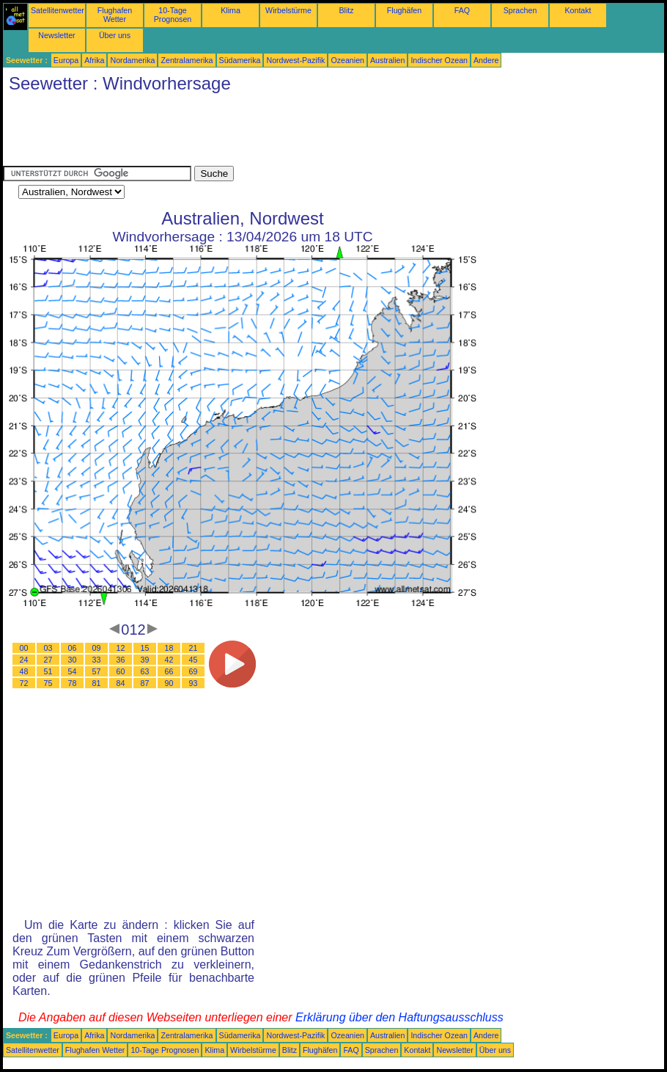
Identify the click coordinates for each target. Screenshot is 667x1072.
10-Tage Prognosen (173, 14)
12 (121, 647)
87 (145, 683)
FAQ (462, 10)
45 (193, 659)
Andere (485, 60)
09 (96, 647)
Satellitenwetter (57, 10)
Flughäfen (404, 10)
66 (169, 671)
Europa (66, 60)
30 (72, 659)
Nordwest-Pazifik (295, 60)
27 (48, 659)
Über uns (114, 35)
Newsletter (56, 35)
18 (169, 647)
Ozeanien (347, 60)
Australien (387, 60)
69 (193, 671)
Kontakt (577, 10)
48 (24, 671)
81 (96, 683)
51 (48, 671)
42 (169, 659)
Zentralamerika (187, 60)
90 (169, 683)
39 (145, 659)
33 (96, 659)
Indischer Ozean (439, 60)
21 (193, 647)
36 (121, 659)
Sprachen (520, 10)
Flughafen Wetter (114, 14)
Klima (230, 10)
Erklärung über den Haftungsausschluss (399, 1017)
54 (72, 671)
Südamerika (240, 60)
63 (145, 671)
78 (72, 683)
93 (193, 683)
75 (48, 683)
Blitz (346, 10)
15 (145, 647)
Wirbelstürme (288, 10)
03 (48, 647)
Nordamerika (132, 60)
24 (24, 659)
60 (121, 671)
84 (121, 683)
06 (72, 647)
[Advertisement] (270, 133)
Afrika (94, 60)
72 (24, 683)
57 (96, 671)
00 (24, 647)
